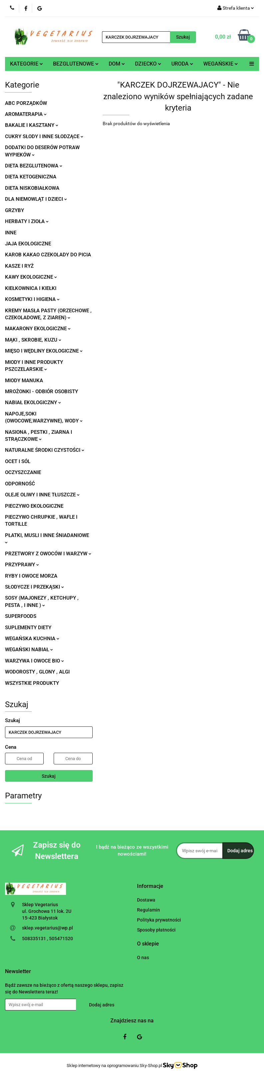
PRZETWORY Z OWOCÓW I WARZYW (48, 554)
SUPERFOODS (20, 616)
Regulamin (148, 910)
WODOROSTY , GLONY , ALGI (37, 672)
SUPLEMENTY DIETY (28, 628)
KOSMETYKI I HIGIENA (32, 299)
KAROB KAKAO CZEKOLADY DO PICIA (48, 255)
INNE (10, 233)
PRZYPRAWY (22, 565)
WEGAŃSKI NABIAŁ (29, 650)
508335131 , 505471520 (47, 938)
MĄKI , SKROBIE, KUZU (33, 340)
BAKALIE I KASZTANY (31, 125)
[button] (150, 886)
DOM (117, 64)
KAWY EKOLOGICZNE (31, 277)
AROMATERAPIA (26, 114)
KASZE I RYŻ (19, 266)
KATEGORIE (26, 64)
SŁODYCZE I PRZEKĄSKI (34, 587)
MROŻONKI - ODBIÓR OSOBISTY (41, 392)
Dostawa (146, 900)
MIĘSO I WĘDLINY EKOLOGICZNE (44, 351)
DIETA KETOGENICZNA (30, 177)
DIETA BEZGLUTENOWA (33, 166)
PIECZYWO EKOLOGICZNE (34, 506)
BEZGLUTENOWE (76, 64)
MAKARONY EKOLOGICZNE (38, 329)
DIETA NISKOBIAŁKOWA (32, 188)
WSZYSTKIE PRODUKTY (32, 683)
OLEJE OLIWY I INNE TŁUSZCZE (42, 495)
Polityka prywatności (159, 920)
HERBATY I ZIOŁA (27, 221)
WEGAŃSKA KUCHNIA (32, 639)
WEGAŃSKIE (220, 64)
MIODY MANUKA (24, 381)
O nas (143, 957)
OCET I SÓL (17, 461)
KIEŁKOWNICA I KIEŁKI (30, 288)
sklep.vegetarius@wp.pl (47, 928)
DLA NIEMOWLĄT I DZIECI (36, 199)
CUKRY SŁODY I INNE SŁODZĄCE (44, 136)
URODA (182, 64)
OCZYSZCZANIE (23, 472)
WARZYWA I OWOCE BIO (34, 661)
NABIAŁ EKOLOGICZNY (33, 403)
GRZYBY (14, 210)
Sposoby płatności (156, 930)
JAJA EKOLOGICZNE (28, 244)
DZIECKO (148, 64)
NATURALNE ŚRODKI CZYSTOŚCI (44, 450)
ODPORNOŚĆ (20, 484)
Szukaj (49, 776)
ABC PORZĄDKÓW (26, 103)
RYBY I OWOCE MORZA (31, 576)
